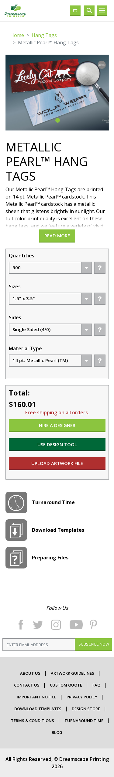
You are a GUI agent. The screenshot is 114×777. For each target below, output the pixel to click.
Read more (57, 235)
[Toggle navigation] (102, 10)
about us (30, 673)
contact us (27, 685)
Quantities (21, 255)
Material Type (25, 348)
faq (96, 685)
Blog (57, 732)
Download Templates (37, 708)
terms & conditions (32, 720)
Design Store (86, 708)
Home (17, 35)
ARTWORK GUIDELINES (72, 673)
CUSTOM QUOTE (66, 685)
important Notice (36, 697)
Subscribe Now (93, 644)
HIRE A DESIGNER (57, 425)
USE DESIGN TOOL (57, 444)
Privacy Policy (82, 697)
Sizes (15, 286)
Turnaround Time (83, 720)
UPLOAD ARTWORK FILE (57, 463)
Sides (15, 317)
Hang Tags (44, 35)
